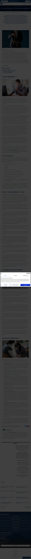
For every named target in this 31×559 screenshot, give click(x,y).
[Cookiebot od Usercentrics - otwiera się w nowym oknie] (27, 273)
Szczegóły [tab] (15, 275)
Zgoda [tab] (5, 275)
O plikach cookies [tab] (25, 275)
